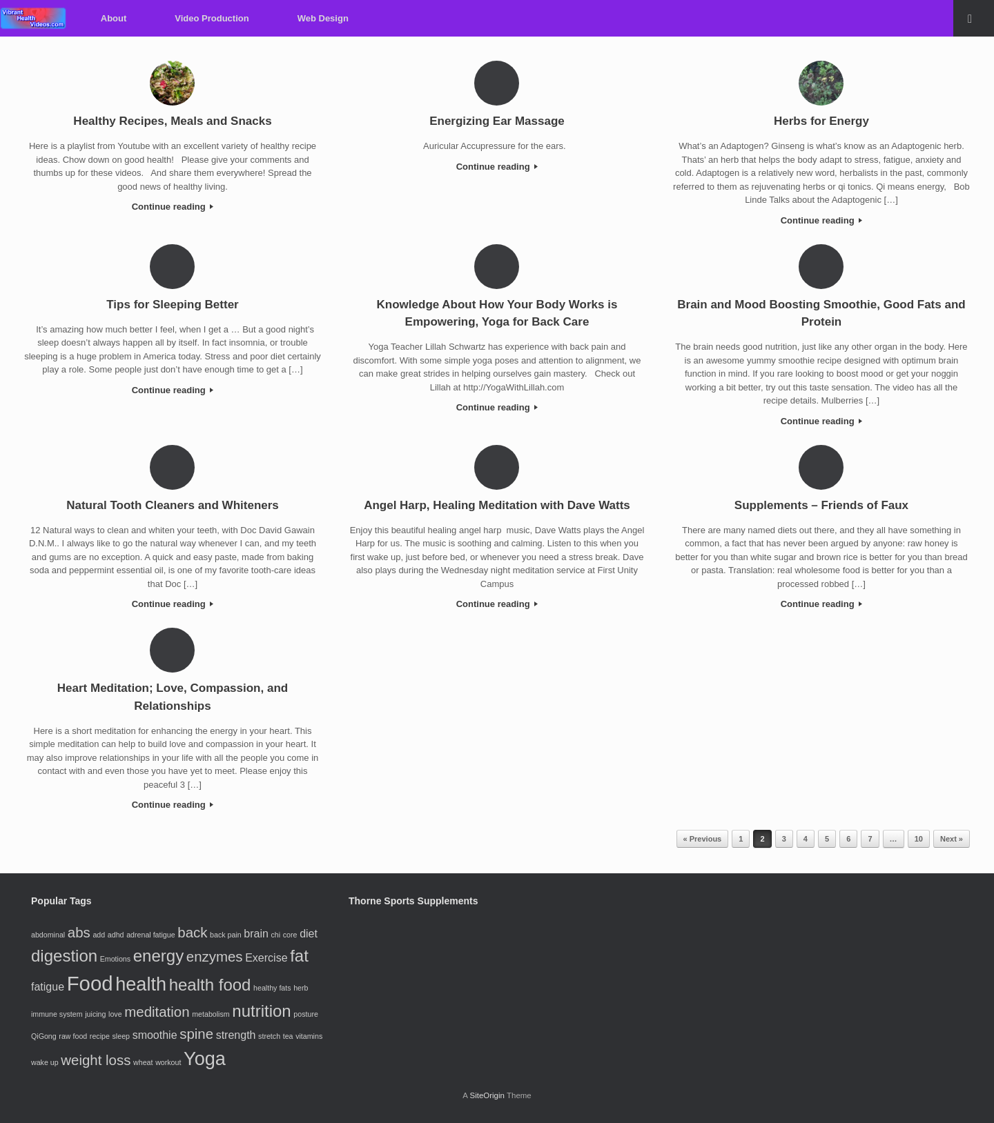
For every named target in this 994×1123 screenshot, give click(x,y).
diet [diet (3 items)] (309, 934)
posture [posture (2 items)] (305, 1014)
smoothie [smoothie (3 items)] (155, 1035)
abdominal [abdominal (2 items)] (48, 935)
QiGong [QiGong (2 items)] (44, 1036)
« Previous (702, 839)
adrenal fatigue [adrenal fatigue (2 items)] (150, 935)
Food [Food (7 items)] (90, 983)
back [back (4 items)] (192, 932)
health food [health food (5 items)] (210, 984)
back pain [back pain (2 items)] (226, 935)
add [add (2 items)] (98, 935)
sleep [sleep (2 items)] (121, 1036)
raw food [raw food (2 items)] (73, 1036)
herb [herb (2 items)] (300, 988)
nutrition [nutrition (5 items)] (261, 1011)
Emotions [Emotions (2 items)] (115, 959)
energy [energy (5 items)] (158, 955)
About (114, 18)
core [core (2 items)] (290, 935)
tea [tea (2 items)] (288, 1036)
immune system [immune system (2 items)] (57, 1014)
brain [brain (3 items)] (256, 934)
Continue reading (173, 206)
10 (919, 839)
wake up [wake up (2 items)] (45, 1062)
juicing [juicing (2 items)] (95, 1014)
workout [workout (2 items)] (168, 1062)
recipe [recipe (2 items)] (100, 1036)
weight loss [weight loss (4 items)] (95, 1060)
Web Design (323, 18)
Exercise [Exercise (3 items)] (266, 958)
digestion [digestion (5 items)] (64, 955)
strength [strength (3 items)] (236, 1035)
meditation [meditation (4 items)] (156, 1012)
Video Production (211, 18)
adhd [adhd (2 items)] (116, 935)
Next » (951, 839)
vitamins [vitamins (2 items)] (308, 1036)
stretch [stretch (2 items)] (269, 1036)
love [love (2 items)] (115, 1014)
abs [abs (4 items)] (79, 932)
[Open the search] (973, 18)
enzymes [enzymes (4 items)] (214, 956)
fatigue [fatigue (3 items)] (47, 987)
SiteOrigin (487, 1095)
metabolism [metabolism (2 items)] (210, 1014)
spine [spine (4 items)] (196, 1034)
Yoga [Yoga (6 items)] (205, 1058)
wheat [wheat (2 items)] (143, 1062)
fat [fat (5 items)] (299, 955)
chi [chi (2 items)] (276, 935)
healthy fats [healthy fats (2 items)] (272, 988)
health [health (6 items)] (140, 984)
